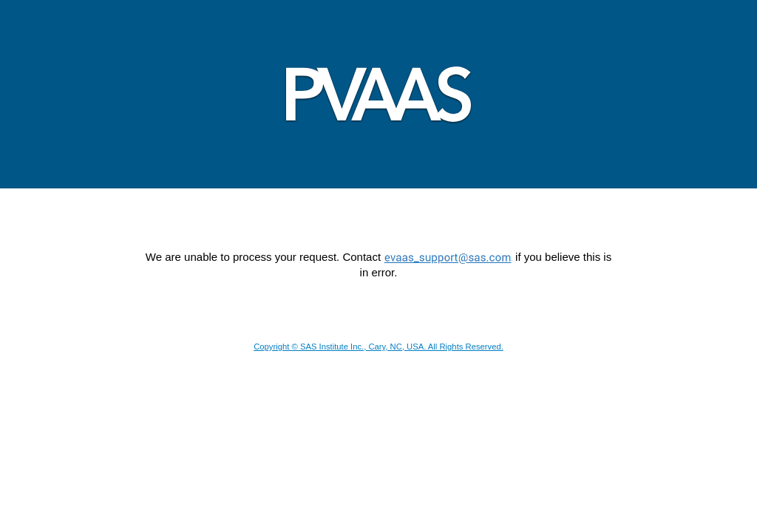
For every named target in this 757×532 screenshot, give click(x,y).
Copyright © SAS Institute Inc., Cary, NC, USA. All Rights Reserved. (378, 346)
